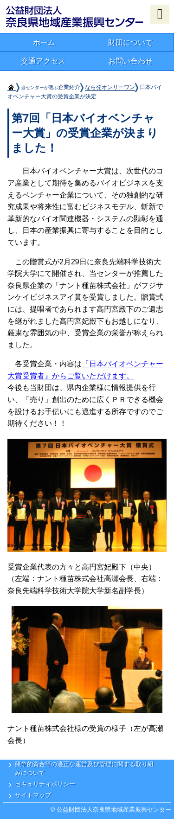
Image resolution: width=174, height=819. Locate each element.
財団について (130, 42)
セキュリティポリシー (45, 784)
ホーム (44, 42)
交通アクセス (43, 61)
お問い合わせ (130, 61)
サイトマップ (33, 795)
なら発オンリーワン (110, 87)
